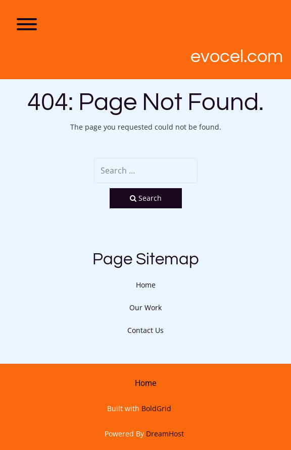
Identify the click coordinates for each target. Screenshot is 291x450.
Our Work (145, 307)
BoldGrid (156, 408)
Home (146, 285)
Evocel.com (236, 56)
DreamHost (165, 433)
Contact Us (145, 330)
